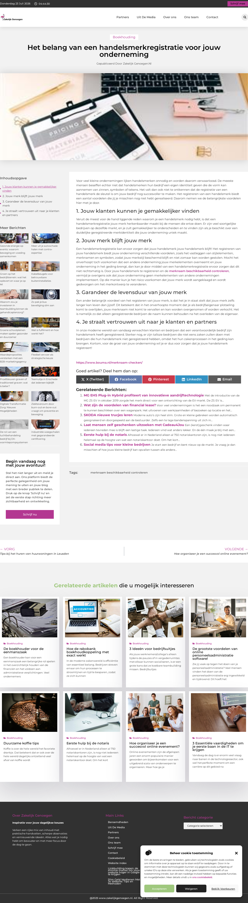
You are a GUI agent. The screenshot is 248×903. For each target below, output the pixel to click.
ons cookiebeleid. (202, 877)
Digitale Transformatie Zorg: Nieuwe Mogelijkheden (13, 407)
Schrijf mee (115, 847)
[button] (236, 853)
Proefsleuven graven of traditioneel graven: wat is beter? (14, 383)
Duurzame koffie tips (21, 743)
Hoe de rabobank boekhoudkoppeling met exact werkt (88, 652)
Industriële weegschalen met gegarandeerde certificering (45, 435)
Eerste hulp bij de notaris (105, 435)
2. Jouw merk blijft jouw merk (23, 196)
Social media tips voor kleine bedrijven (117, 444)
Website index (117, 863)
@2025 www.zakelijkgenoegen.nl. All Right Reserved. (124, 898)
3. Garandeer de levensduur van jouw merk (27, 203)
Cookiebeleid (116, 858)
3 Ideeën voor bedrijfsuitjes (152, 649)
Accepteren (159, 888)
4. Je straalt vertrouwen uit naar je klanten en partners (30, 213)
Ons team (191, 17)
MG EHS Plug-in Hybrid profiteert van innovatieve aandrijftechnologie (144, 395)
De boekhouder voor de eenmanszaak (23, 650)
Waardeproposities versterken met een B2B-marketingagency (13, 358)
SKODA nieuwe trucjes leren (108, 415)
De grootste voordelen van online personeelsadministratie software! (215, 654)
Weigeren (191, 888)
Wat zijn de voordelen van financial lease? (120, 405)
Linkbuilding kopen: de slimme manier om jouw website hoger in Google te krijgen (124, 871)
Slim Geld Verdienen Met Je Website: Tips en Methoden (124, 881)
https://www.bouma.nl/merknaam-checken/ (109, 362)
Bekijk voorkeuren (223, 888)
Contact (212, 17)
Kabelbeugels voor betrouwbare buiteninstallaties (42, 277)
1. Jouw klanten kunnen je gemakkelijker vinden (29, 188)
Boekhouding (124, 37)
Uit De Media (146, 17)
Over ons (169, 17)
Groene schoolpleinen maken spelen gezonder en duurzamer (14, 333)
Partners (122, 17)
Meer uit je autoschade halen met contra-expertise (44, 249)
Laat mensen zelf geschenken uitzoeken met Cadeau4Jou (134, 425)
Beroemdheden (118, 822)
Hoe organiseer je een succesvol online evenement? (154, 744)
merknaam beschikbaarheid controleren (199, 271)
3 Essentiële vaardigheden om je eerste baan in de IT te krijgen (218, 746)
